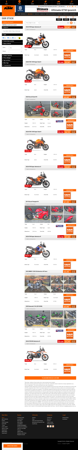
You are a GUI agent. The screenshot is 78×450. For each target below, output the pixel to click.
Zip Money (34, 423)
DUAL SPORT (5, 427)
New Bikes (19, 420)
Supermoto (4, 430)
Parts (33, 419)
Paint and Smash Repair (37, 420)
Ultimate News (50, 423)
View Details (69, 50)
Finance (60, 14)
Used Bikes (20, 423)
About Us (66, 14)
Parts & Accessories (51, 14)
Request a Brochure (21, 433)
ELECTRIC (4, 423)
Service (42, 14)
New (4, 38)
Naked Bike (4, 431)
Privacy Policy (65, 417)
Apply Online (20, 431)
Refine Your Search (8, 22)
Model (4, 51)
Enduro (3, 420)
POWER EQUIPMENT (21, 425)
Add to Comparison (31, 29)
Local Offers (20, 419)
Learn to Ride (50, 422)
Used (14, 38)
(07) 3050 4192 (62, 6)
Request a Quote (21, 434)
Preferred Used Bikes (22, 427)
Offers (37, 14)
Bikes (3, 417)
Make (4, 47)
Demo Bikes (20, 422)
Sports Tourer (5, 428)
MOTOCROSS (5, 419)
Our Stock (31, 14)
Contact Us (49, 417)
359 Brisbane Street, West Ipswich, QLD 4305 (47, 6)
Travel (3, 425)
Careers (49, 420)
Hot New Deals (20, 417)
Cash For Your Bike (21, 428)
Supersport (4, 433)
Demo (10, 38)
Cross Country (5, 422)
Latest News (72, 14)
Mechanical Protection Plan (38, 422)
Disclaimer (65, 419)
